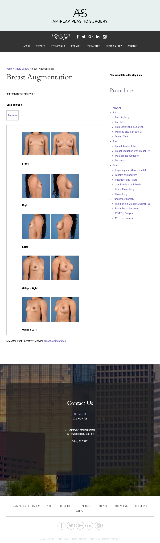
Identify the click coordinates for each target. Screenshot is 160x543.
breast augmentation (55, 341)
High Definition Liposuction (129, 126)
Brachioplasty (122, 117)
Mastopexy (121, 160)
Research (76, 46)
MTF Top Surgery (124, 218)
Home (9, 68)
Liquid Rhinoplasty (124, 189)
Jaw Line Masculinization (128, 184)
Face (115, 165)
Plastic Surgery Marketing (98, 539)
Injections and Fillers (126, 179)
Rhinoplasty (121, 194)
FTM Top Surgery (124, 213)
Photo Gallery (114, 46)
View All (116, 107)
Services (40, 46)
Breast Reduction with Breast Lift (132, 150)
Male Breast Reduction (127, 155)
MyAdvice (116, 539)
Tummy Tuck (121, 136)
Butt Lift (119, 122)
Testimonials (58, 46)
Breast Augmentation (126, 146)
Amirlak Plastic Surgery (26, 506)
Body (115, 112)
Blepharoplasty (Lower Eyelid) (131, 170)
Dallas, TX (61, 38)
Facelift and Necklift (126, 174)
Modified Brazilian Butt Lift (129, 131)
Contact (132, 46)
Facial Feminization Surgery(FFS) (132, 203)
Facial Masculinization (127, 208)
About (26, 46)
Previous (12, 115)
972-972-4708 (61, 35)
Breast (115, 141)
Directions (141, 506)
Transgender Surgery (123, 198)
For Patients (93, 46)
